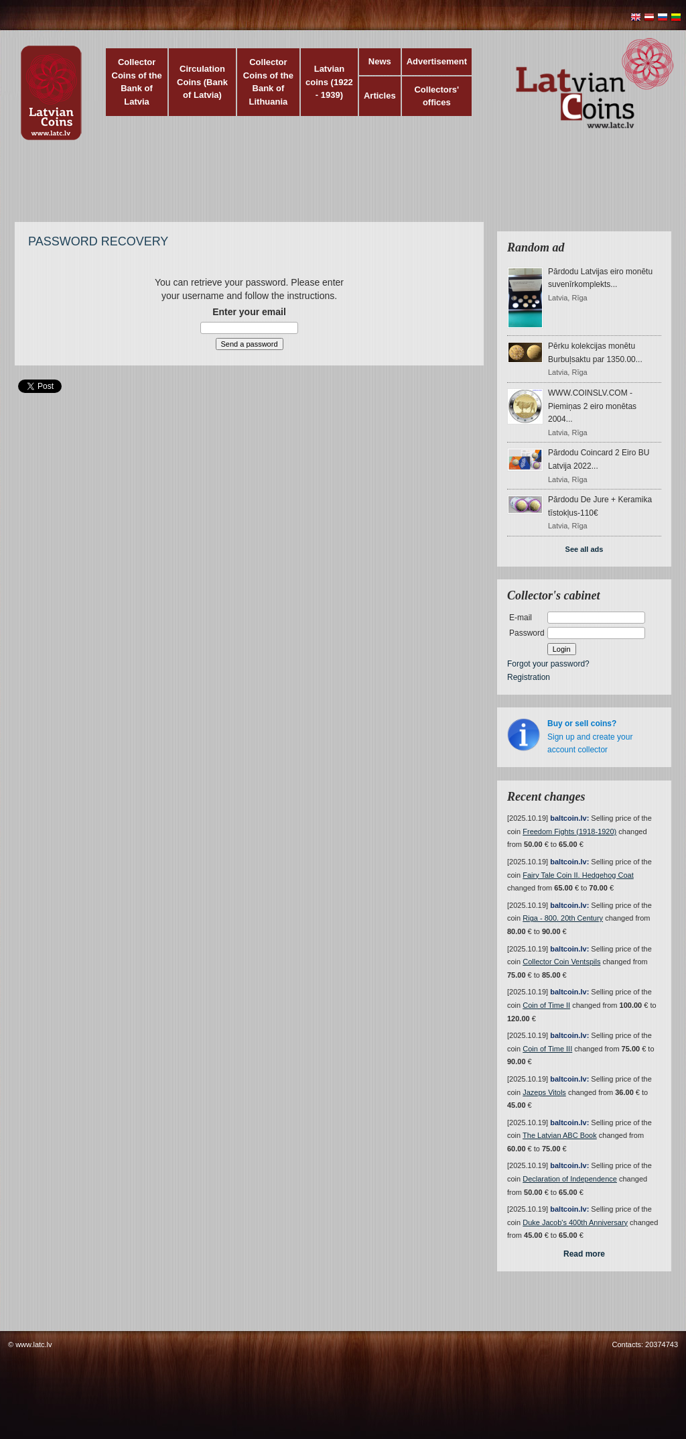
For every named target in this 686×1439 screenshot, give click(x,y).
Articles (380, 96)
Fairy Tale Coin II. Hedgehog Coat (578, 875)
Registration (528, 677)
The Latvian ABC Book (560, 1135)
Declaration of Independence (570, 1179)
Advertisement (437, 61)
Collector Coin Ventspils (561, 962)
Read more (584, 1254)
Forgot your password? (548, 664)
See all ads (584, 549)
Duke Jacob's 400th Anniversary (575, 1222)
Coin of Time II (546, 1005)
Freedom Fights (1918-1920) (569, 831)
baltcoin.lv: (569, 818)
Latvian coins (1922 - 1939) (329, 82)
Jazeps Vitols (544, 1092)
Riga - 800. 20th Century (563, 918)
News (379, 61)
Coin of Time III (547, 1049)
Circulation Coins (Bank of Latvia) (202, 82)
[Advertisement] (340, 188)
